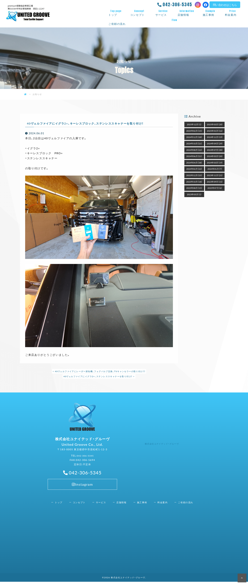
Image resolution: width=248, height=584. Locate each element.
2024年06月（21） (194, 156)
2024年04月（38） (194, 162)
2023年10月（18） (194, 181)
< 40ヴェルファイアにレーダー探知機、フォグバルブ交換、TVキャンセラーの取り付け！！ (99, 371)
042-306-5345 (177, 4)
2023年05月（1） (194, 194)
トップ (115, 13)
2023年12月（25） (194, 175)
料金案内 (232, 13)
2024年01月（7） (214, 168)
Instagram (82, 496)
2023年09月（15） (215, 181)
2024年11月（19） (215, 137)
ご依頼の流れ (174, 22)
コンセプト (139, 13)
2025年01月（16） (215, 130)
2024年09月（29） (215, 143)
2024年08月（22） (194, 149)
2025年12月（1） (194, 124)
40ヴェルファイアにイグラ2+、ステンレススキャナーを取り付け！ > (99, 376)
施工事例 (210, 13)
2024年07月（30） (215, 149)
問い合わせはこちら (225, 5)
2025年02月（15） (194, 130)
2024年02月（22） (194, 168)
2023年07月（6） (214, 187)
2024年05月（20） (215, 156)
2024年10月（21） (194, 143)
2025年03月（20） (215, 124)
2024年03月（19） (215, 162)
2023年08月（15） (194, 187)
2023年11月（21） (215, 175)
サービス (163, 13)
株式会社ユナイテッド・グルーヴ (164, 444)
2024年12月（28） (194, 137)
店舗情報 (187, 13)
